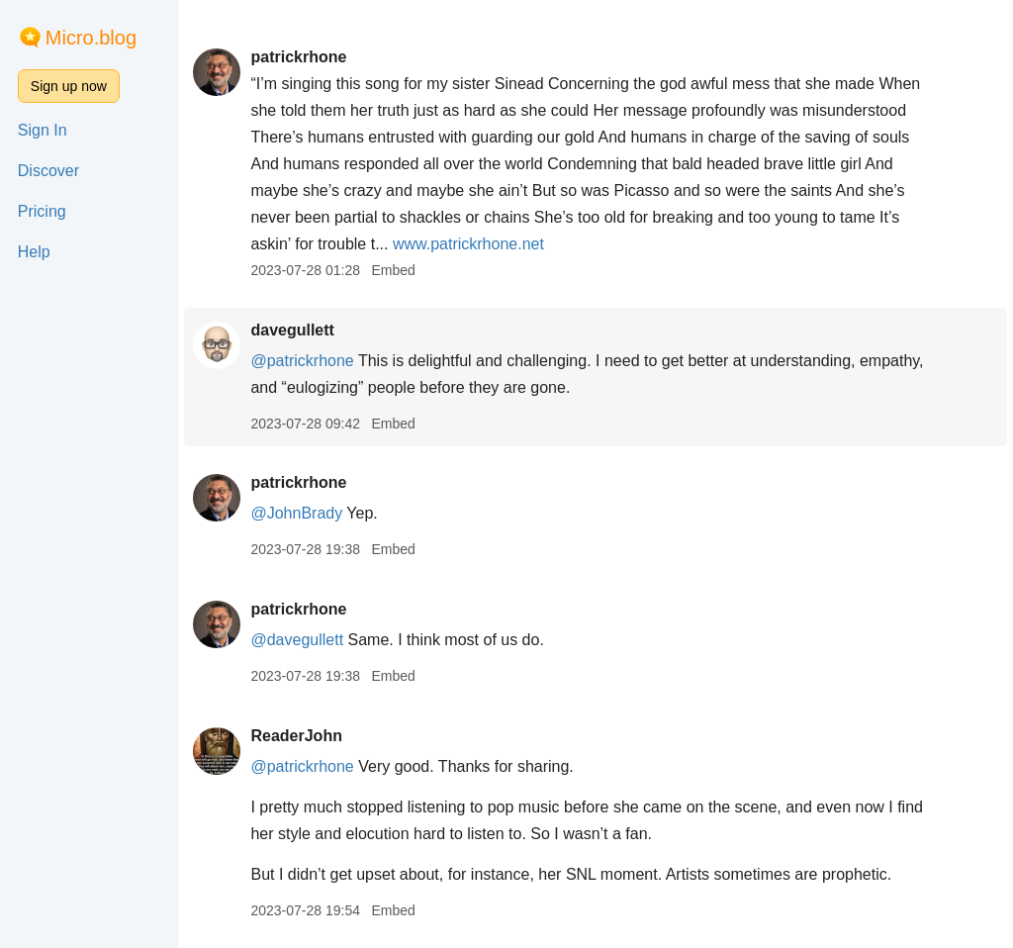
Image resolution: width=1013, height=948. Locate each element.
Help (34, 251)
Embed (392, 270)
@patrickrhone (301, 360)
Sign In (42, 130)
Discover (48, 170)
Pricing (42, 211)
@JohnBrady (296, 513)
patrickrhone (298, 56)
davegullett (291, 330)
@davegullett (296, 639)
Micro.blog (91, 37)
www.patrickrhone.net (468, 244)
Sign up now (69, 86)
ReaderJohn (295, 735)
